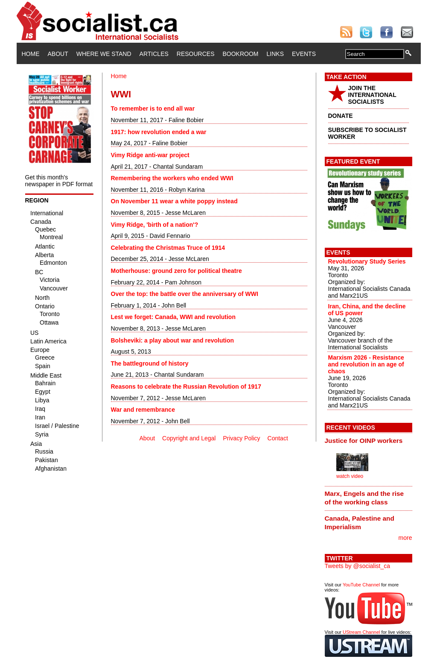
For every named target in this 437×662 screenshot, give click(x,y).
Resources (196, 53)
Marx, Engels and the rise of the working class (364, 498)
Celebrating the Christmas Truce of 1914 (168, 247)
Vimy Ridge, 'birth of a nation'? (154, 224)
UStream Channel (361, 632)
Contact (278, 438)
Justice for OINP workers (364, 440)
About (58, 53)
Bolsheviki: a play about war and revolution (172, 340)
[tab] (368, 440)
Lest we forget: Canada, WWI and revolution (173, 316)
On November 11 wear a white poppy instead (174, 201)
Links (275, 53)
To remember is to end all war (153, 108)
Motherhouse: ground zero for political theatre (176, 270)
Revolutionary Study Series (367, 261)
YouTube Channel (361, 584)
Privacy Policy (241, 438)
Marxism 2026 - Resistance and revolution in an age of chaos (366, 364)
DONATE (340, 115)
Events (304, 53)
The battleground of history (150, 363)
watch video (349, 476)
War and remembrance (143, 409)
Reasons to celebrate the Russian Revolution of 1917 (186, 386)
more (405, 537)
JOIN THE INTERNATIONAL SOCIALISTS (372, 95)
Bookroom (241, 53)
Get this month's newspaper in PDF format (59, 180)
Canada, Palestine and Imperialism (359, 522)
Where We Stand (103, 53)
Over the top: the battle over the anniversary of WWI (184, 293)
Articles (154, 53)
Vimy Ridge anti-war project (150, 155)
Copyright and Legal (189, 438)
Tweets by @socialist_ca (357, 565)
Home (31, 53)
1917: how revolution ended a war (159, 132)
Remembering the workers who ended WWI (172, 178)
